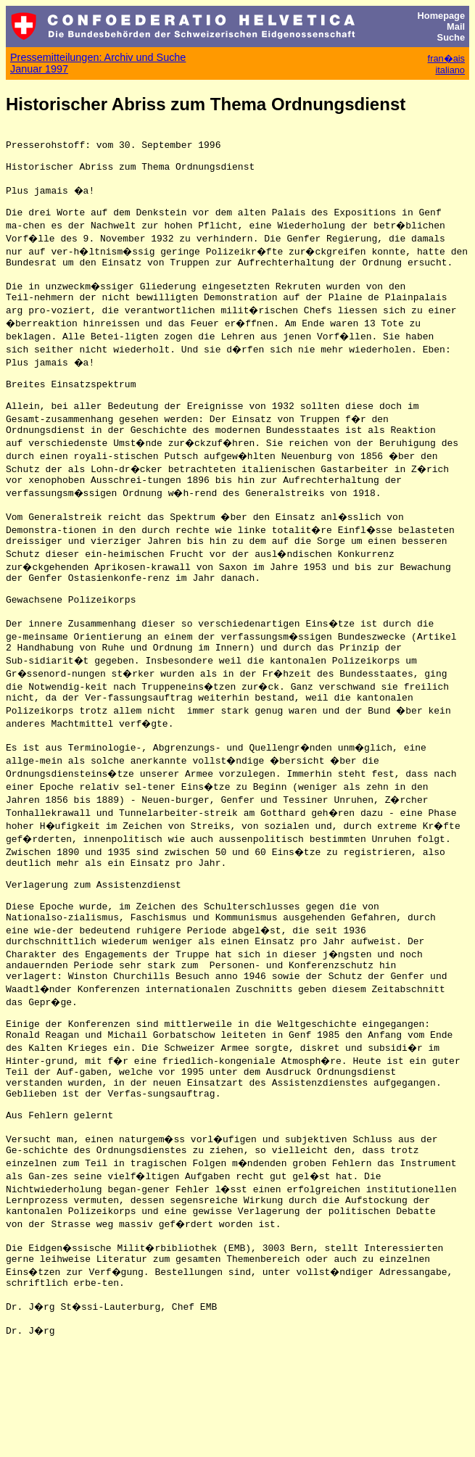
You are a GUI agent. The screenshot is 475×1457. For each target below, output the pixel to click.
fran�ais (446, 58)
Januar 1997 (39, 69)
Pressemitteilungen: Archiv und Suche (98, 57)
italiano (450, 70)
